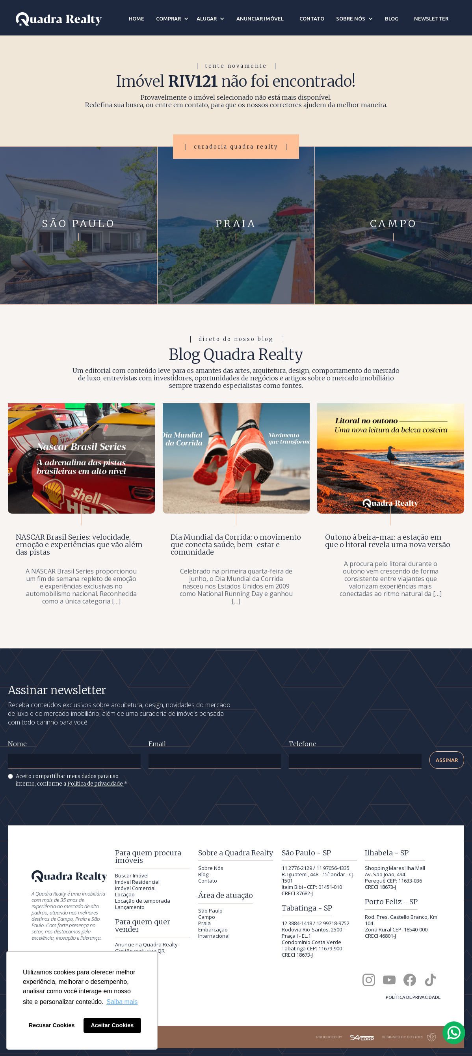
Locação (125, 894)
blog (391, 18)
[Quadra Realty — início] (59, 19)
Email (157, 744)
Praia (204, 923)
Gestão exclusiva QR (140, 950)
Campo (206, 916)
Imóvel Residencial (137, 881)
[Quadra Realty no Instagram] (368, 980)
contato (311, 18)
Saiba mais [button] (122, 1001)
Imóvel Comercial (135, 888)
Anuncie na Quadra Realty (146, 944)
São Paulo (210, 910)
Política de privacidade (95, 783)
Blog (203, 874)
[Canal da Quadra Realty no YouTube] (389, 980)
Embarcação (213, 929)
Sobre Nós (210, 868)
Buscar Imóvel (132, 875)
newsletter (431, 18)
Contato (207, 880)
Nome (17, 744)
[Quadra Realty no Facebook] (409, 980)
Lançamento (130, 907)
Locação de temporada (142, 900)
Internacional (214, 935)
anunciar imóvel (260, 18)
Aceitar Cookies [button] (112, 1025)
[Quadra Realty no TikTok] (430, 980)
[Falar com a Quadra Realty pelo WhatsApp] (454, 1032)
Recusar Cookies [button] (52, 1025)
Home (136, 18)
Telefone (302, 744)
